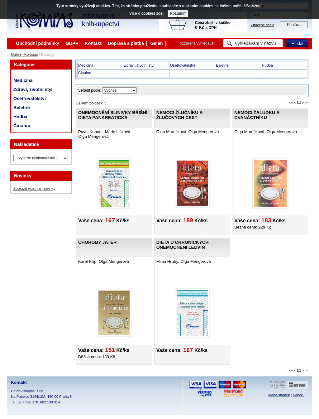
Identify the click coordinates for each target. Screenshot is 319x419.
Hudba (20, 116)
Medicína (23, 80)
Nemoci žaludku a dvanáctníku (256, 115)
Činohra (21, 125)
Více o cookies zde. (146, 13)
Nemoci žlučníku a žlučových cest (179, 115)
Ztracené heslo (262, 25)
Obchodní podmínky (37, 43)
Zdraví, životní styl (33, 89)
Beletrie (21, 107)
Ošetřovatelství (29, 98)
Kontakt (93, 43)
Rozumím (178, 13)
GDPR (72, 43)
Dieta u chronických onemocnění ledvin (182, 245)
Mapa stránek (279, 395)
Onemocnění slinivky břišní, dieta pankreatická (113, 115)
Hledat (297, 43)
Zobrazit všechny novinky (34, 188)
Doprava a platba (126, 43)
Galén (156, 43)
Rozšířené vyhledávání (198, 43)
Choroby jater (97, 242)
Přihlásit (294, 24)
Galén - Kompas (24, 54)
